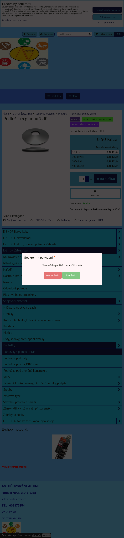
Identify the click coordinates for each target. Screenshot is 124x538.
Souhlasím (71, 275)
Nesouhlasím (53, 275)
